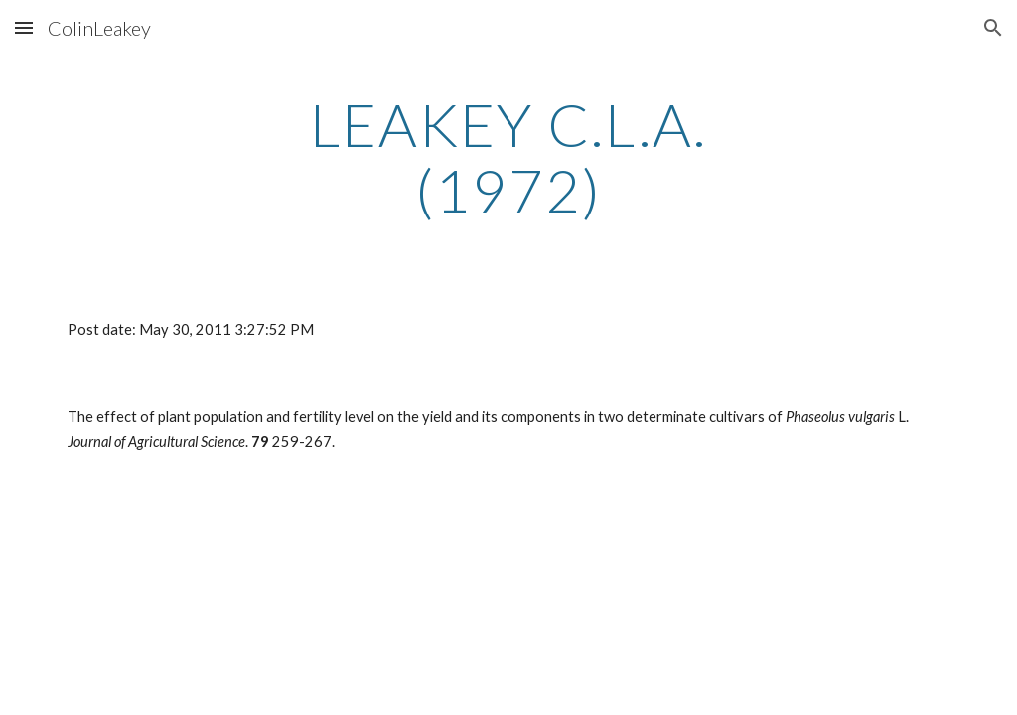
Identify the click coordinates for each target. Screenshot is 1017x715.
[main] (508, 156)
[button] (24, 27)
